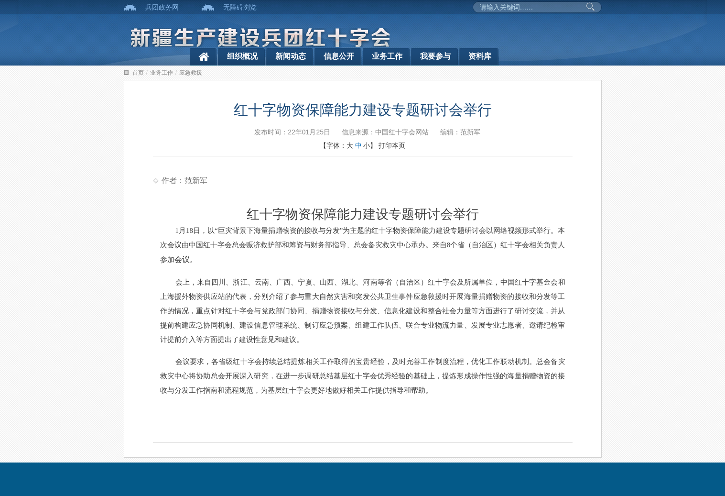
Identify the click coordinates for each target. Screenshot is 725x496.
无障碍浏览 (240, 7)
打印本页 (392, 145)
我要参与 (435, 56)
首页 (138, 72)
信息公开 (339, 56)
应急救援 (190, 72)
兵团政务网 (162, 7)
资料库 (479, 56)
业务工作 (387, 56)
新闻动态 (290, 56)
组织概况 (242, 56)
